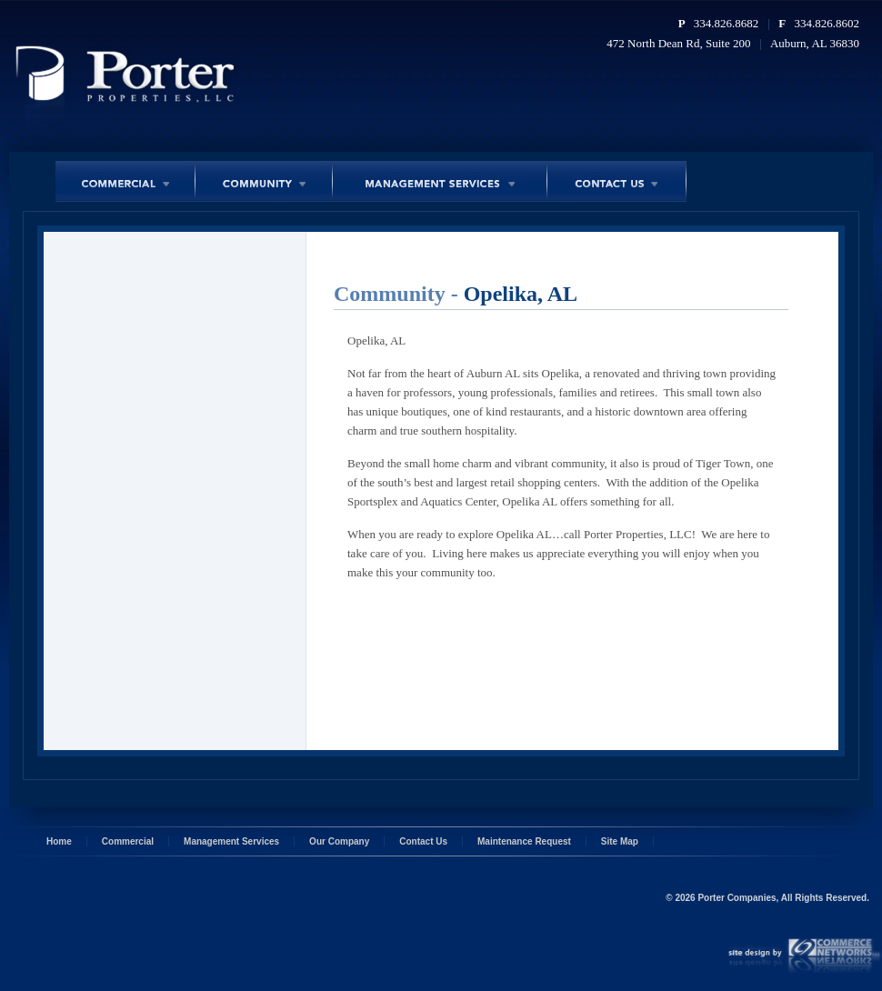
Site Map (619, 841)
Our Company (339, 841)
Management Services (231, 841)
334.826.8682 (726, 23)
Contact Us (423, 841)
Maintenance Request (524, 841)
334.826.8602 (827, 23)
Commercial (128, 841)
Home (59, 841)
